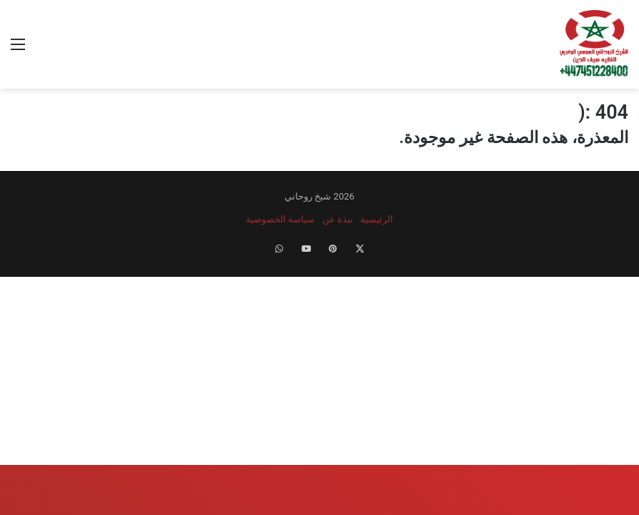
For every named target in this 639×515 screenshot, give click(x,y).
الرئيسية (376, 219)
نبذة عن (337, 219)
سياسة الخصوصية (280, 219)
